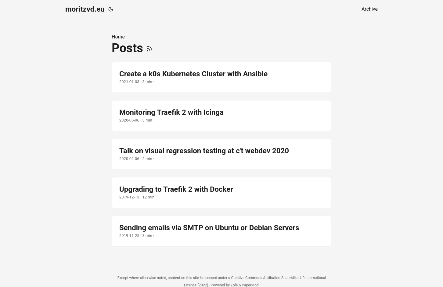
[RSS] (149, 48)
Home (118, 37)
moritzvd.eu (85, 9)
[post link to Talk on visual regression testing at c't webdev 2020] (221, 154)
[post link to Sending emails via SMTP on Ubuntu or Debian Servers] (221, 231)
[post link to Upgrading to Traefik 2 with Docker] (221, 192)
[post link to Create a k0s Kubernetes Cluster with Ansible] (221, 77)
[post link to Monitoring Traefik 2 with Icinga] (221, 115)
